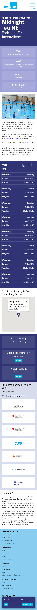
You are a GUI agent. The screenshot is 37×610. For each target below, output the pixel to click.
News (4, 572)
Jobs (3, 556)
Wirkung (4, 582)
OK (6, 604)
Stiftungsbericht (7, 585)
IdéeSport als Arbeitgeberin (11, 575)
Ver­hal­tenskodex (12, 138)
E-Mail (18, 360)
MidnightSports (21, 17)
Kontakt (4, 567)
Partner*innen (6, 559)
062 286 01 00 (7, 540)
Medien (4, 553)
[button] (32, 5)
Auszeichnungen (7, 588)
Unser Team (6, 569)
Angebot (6, 17)
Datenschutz (27, 604)
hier (28, 142)
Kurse (4, 551)
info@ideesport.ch (8, 543)
